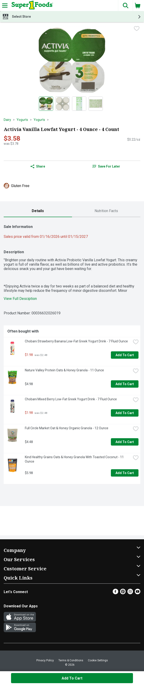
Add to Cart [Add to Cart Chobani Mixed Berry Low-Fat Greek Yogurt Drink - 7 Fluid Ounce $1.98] (124, 413)
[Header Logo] (31, 5)
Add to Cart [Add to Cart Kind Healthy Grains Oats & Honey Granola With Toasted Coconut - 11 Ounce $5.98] (124, 473)
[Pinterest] (123, 593)
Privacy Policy (45, 660)
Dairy (7, 120)
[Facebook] (115, 593)
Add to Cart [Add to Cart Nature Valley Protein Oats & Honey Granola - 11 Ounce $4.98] (124, 384)
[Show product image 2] (62, 104)
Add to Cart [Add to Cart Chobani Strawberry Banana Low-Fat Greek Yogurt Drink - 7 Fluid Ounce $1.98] (124, 355)
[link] (106, 166)
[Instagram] (130, 593)
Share (38, 166)
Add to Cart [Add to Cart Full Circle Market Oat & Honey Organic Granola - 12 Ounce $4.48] (124, 442)
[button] (125, 5)
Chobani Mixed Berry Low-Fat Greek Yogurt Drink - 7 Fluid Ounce (71, 399)
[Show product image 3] (79, 104)
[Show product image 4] (96, 104)
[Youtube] (137, 593)
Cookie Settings (98, 660)
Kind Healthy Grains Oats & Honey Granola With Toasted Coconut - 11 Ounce (74, 459)
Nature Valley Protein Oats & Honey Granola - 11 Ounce (64, 370)
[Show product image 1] (46, 104)
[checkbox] (136, 29)
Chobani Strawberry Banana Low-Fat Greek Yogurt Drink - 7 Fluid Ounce (76, 341)
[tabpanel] (72, 352)
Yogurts (22, 120)
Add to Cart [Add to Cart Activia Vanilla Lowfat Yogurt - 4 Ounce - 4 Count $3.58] (72, 678)
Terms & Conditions (70, 660)
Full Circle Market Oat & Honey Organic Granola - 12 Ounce (66, 428)
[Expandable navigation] (5, 5)
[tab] (38, 211)
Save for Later (106, 166)
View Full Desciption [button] (20, 298)
